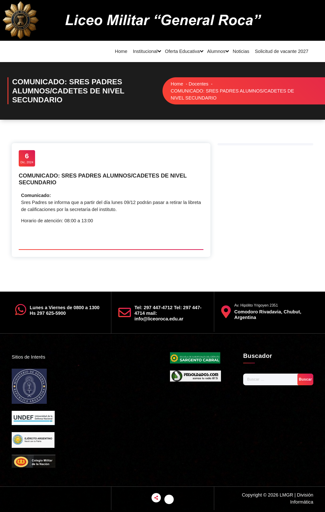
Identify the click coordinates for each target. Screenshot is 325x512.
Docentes (199, 83)
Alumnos (216, 51)
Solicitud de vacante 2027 (281, 51)
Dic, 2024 (27, 158)
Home (121, 51)
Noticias (241, 51)
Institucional (145, 51)
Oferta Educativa (182, 51)
